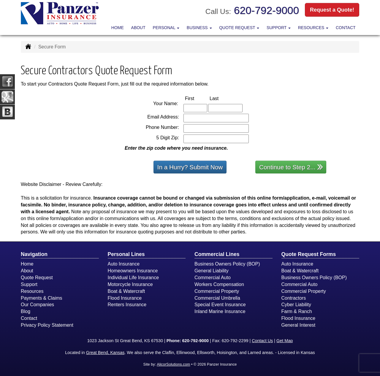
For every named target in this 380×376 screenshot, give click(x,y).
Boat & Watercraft (126, 291)
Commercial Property (216, 291)
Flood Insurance (125, 298)
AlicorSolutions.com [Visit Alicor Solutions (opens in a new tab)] (173, 364)
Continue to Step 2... (291, 167)
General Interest (298, 325)
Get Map (284, 340)
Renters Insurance (127, 304)
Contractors (293, 298)
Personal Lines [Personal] (126, 254)
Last (220, 98)
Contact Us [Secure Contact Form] (262, 340)
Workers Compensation (219, 284)
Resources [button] (313, 27)
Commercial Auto (212, 277)
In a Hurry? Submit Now (190, 167)
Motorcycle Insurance (130, 284)
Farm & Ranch (296, 311)
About (138, 27)
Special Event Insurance (220, 304)
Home (117, 27)
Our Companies (37, 304)
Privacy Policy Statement (47, 325)
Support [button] (279, 27)
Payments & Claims (41, 298)
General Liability (211, 270)
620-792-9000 (266, 10)
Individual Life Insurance (133, 277)
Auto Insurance (124, 263)
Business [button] (199, 27)
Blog (25, 311)
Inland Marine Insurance (220, 311)
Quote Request (37, 277)
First (196, 98)
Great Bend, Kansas (105, 352)
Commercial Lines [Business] (217, 254)
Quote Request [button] (239, 27)
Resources (32, 291)
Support (29, 284)
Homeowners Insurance (133, 270)
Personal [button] (166, 27)
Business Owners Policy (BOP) (227, 263)
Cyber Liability (296, 304)
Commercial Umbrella (217, 298)
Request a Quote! (332, 10)
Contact (346, 27)
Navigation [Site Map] (34, 254)
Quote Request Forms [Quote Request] (308, 254)
